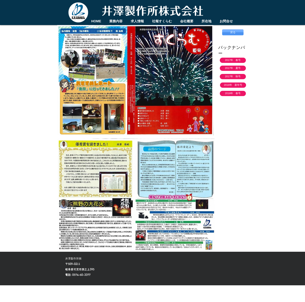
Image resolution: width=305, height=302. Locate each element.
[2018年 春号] (233, 93)
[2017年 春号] (233, 60)
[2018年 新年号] (233, 85)
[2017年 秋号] (233, 76)
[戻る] (233, 32)
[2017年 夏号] (233, 68)
